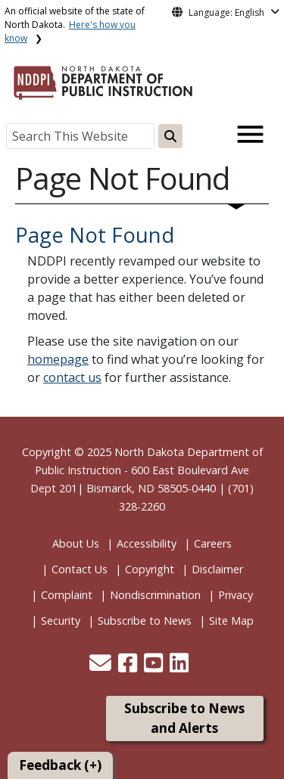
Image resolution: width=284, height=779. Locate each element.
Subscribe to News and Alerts (184, 718)
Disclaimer (217, 569)
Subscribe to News (145, 620)
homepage (58, 359)
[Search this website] (170, 136)
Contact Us (79, 569)
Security (60, 620)
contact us (72, 377)
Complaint (66, 595)
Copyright (149, 569)
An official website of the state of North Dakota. (75, 25)
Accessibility (146, 543)
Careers (213, 543)
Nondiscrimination (155, 595)
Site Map (231, 620)
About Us (75, 543)
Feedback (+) (60, 765)
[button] (101, 667)
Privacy (235, 595)
